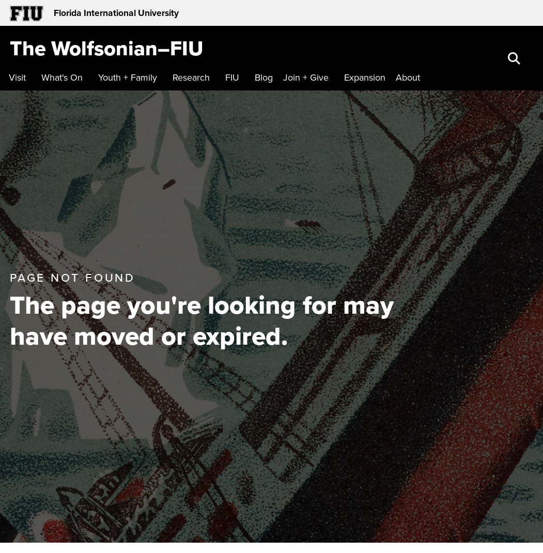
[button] (515, 59)
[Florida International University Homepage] (141, 13)
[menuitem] (20, 77)
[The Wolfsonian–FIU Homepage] (107, 48)
